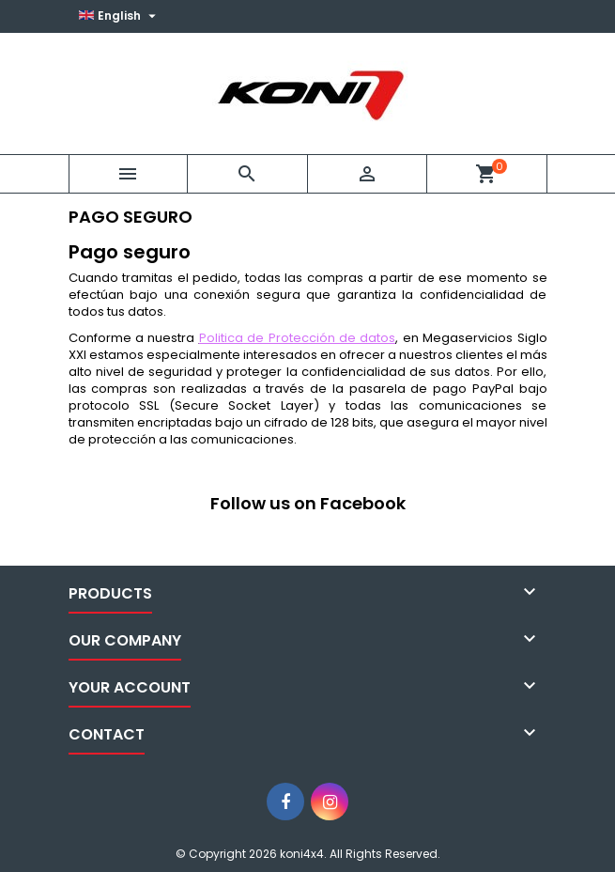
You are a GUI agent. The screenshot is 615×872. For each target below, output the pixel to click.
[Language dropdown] (120, 16)
